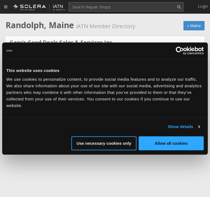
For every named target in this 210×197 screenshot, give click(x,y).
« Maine (194, 25)
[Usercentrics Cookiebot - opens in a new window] (180, 51)
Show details (180, 126)
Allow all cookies (171, 143)
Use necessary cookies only (104, 143)
